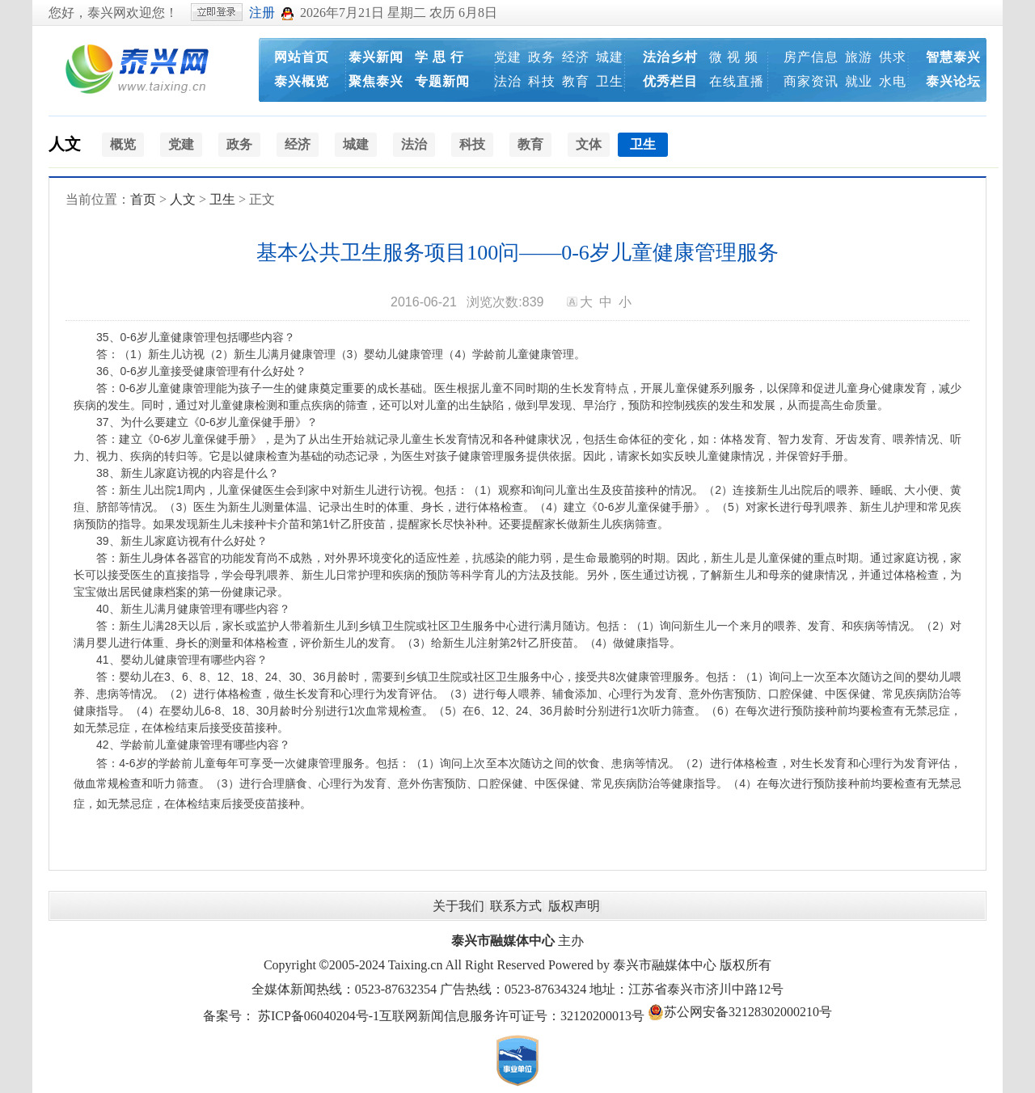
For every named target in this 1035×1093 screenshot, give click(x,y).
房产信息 (811, 57)
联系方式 (516, 906)
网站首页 (301, 57)
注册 (262, 12)
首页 (143, 199)
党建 (508, 57)
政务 (542, 57)
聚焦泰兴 (376, 81)
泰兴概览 (301, 81)
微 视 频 (733, 57)
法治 (508, 81)
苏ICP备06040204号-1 (318, 1016)
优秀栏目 (670, 81)
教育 (575, 81)
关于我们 (458, 906)
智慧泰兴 (953, 57)
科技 (542, 81)
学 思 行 (439, 57)
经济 (575, 57)
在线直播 (736, 81)
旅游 (858, 57)
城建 (609, 57)
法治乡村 (670, 57)
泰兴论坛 (953, 81)
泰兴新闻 (376, 57)
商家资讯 (811, 81)
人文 (65, 144)
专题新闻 (442, 81)
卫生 (609, 81)
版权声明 (574, 906)
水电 (892, 81)
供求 (892, 57)
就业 (858, 81)
